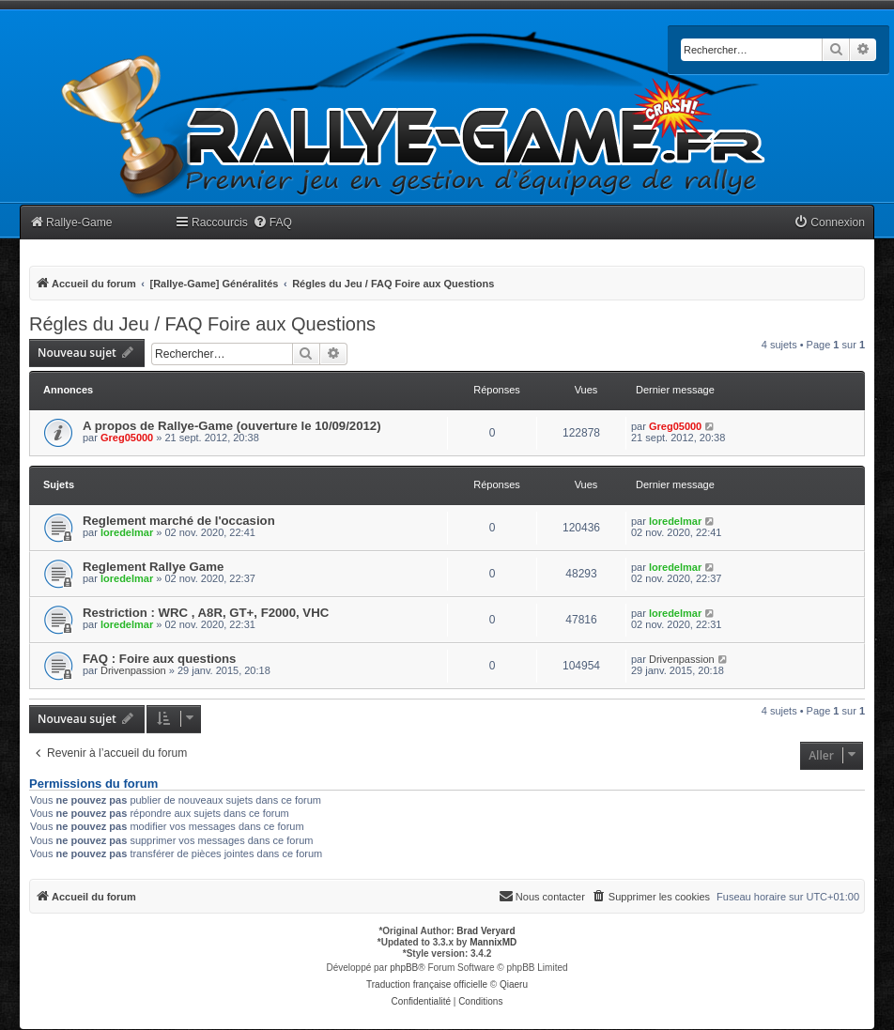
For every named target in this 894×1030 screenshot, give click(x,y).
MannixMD (493, 942)
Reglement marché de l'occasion (179, 521)
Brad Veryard (485, 931)
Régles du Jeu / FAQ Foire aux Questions (202, 324)
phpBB (404, 967)
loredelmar (126, 532)
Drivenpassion (133, 670)
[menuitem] (272, 223)
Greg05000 (126, 437)
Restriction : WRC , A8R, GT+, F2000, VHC (206, 613)
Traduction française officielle (426, 984)
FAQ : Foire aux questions (159, 659)
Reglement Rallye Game (153, 567)
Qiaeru (514, 984)
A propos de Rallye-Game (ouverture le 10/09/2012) (232, 426)
